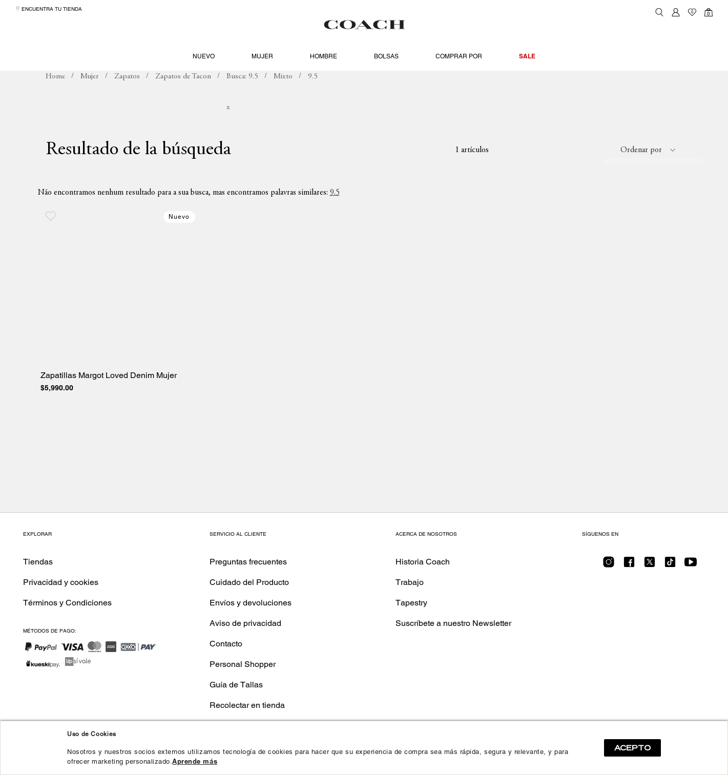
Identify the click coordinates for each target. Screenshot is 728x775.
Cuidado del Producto (249, 582)
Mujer (262, 56)
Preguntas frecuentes (248, 562)
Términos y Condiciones (67, 603)
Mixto (283, 95)
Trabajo (410, 582)
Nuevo (204, 56)
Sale (527, 56)
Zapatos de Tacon (183, 95)
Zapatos (127, 95)
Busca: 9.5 (242, 95)
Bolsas (386, 56)
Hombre (323, 56)
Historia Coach (423, 562)
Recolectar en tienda (247, 705)
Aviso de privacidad (245, 623)
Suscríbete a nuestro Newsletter (453, 623)
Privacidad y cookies (60, 582)
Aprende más (194, 761)
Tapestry (411, 603)
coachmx (55, 95)
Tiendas (38, 562)
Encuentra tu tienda (48, 9)
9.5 (335, 211)
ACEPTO (632, 748)
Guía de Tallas (236, 684)
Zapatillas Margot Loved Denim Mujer (108, 394)
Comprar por (458, 56)
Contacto (226, 643)
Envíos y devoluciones (251, 603)
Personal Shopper (243, 664)
